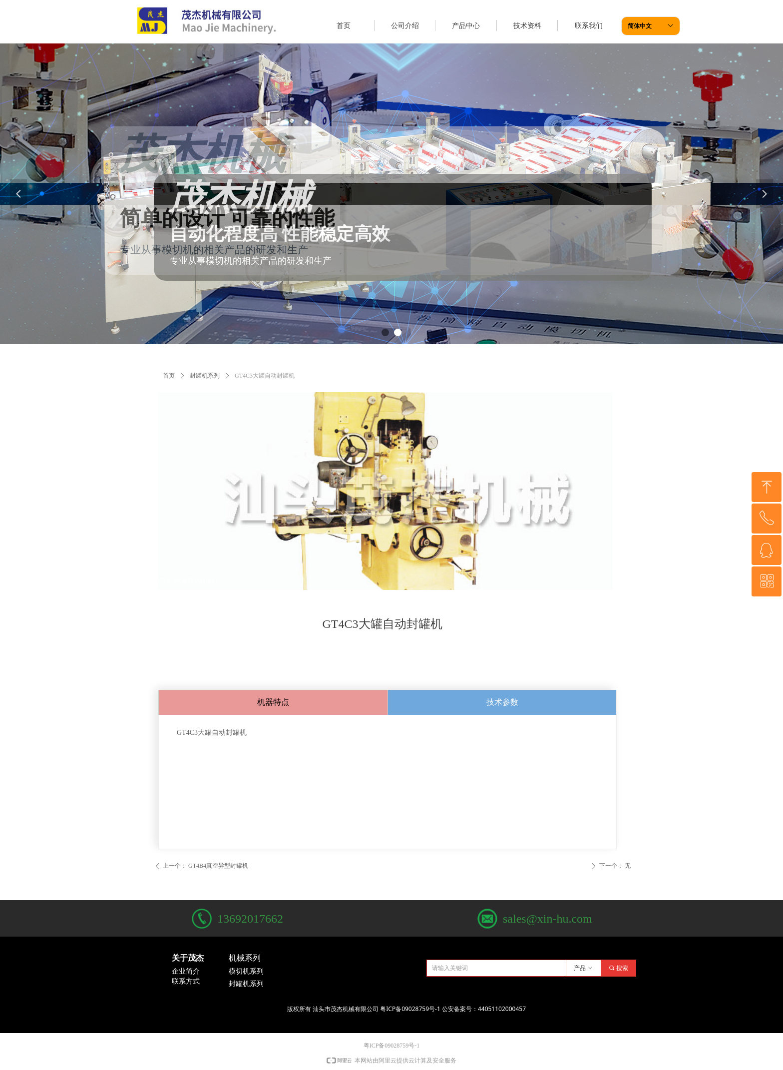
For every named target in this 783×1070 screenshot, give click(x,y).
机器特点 (273, 702)
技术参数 (502, 702)
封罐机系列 (205, 375)
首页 (169, 375)
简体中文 (640, 25)
